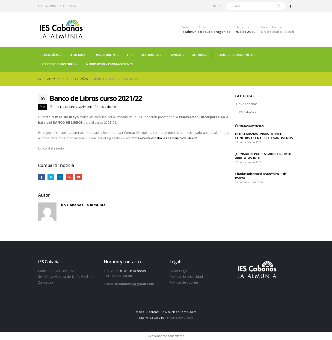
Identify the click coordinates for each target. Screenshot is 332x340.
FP (128, 55)
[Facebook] (290, 6)
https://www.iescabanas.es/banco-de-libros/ (164, 138)
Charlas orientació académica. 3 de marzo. (260, 176)
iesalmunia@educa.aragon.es (205, 31)
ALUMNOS (199, 55)
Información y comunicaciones (109, 64)
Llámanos (242, 27)
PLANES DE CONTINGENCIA (234, 55)
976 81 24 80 (245, 31)
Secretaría (77, 55)
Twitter (50, 177)
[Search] (278, 6)
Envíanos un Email (193, 27)
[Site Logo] (61, 29)
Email (78, 177)
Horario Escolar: (272, 27)
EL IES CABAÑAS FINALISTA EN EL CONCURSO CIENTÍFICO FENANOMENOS (264, 136)
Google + (69, 177)
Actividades (150, 55)
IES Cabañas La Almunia (76, 107)
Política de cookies (184, 282)
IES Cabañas (47, 6)
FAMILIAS (175, 55)
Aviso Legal (178, 270)
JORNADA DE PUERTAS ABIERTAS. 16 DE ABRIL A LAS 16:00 (263, 156)
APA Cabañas (248, 104)
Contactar (68, 6)
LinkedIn (60, 177)
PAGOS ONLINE (106, 55)
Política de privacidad (58, 64)
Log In (216, 6)
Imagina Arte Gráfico (180, 317)
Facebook (41, 177)
